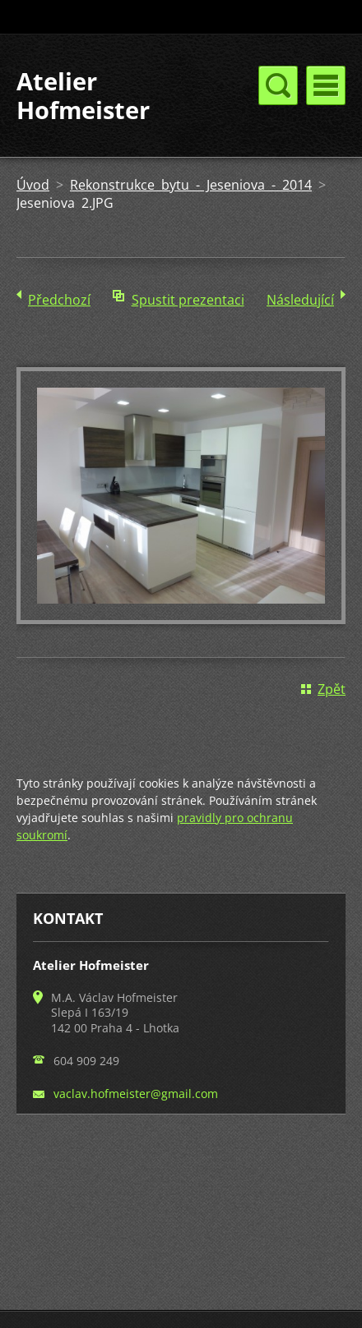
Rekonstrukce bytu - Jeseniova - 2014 (191, 185)
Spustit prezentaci (188, 300)
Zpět (332, 689)
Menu (326, 85)
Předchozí (59, 300)
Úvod (32, 185)
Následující (300, 300)
